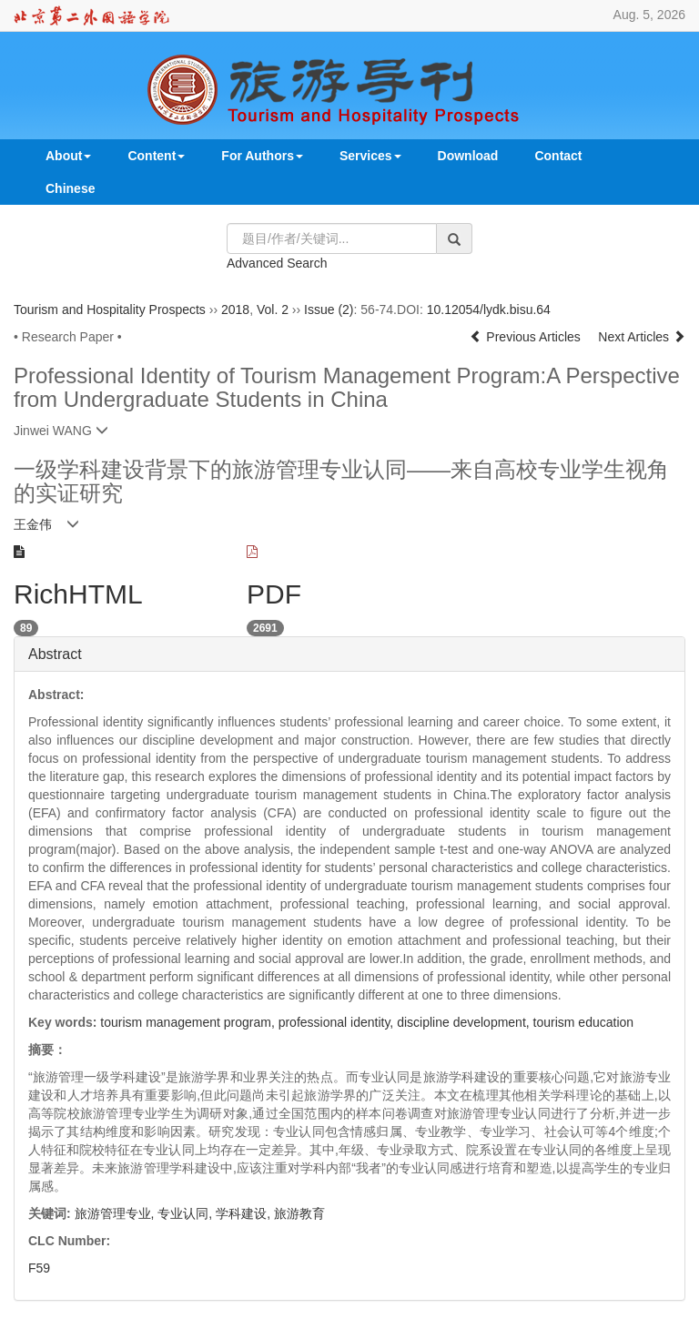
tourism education (583, 1022)
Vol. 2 (273, 309)
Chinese (70, 188)
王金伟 (33, 524)
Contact (558, 155)
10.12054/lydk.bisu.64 (489, 309)
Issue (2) (328, 309)
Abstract (55, 654)
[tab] (349, 654)
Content (156, 155)
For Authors (262, 155)
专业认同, (186, 1213)
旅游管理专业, (116, 1213)
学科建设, (245, 1213)
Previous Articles (526, 337)
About (68, 155)
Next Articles (641, 337)
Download (468, 155)
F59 (39, 1268)
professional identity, (338, 1022)
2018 (235, 309)
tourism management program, (189, 1022)
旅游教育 (299, 1213)
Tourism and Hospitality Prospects (110, 309)
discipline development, (464, 1022)
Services (370, 155)
